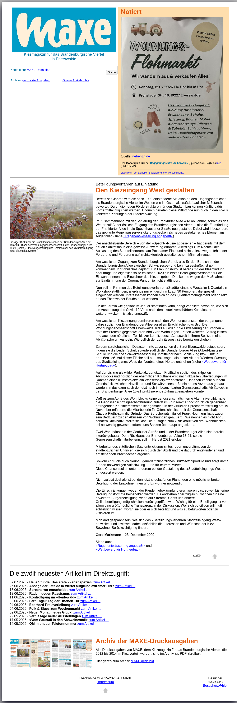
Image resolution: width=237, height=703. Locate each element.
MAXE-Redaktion (38, 70)
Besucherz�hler (215, 685)
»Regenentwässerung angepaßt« (148, 236)
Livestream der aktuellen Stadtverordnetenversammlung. (152, 172)
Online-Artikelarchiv (75, 80)
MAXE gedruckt (142, 661)
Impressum (105, 682)
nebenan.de (141, 156)
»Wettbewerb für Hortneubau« (118, 549)
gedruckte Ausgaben (36, 80)
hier (219, 163)
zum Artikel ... (103, 582)
